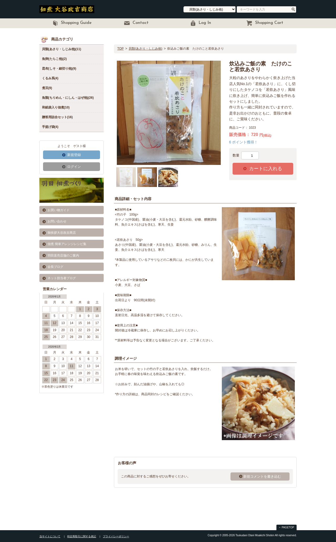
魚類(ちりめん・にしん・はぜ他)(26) (68, 98)
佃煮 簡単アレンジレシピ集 (67, 244)
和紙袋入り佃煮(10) (56, 107)
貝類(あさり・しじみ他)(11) (61, 49)
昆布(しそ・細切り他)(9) (59, 68)
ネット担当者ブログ (62, 278)
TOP (120, 48)
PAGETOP (288, 527)
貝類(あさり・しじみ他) (145, 48)
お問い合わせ (57, 221)
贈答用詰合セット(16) (57, 117)
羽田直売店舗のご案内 (63, 255)
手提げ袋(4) (50, 127)
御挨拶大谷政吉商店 (62, 232)
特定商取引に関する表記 (81, 536)
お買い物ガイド (59, 210)
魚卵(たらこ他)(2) (54, 59)
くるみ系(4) (50, 78)
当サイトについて (49, 536)
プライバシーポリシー (116, 536)
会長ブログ (55, 267)
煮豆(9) (47, 88)
